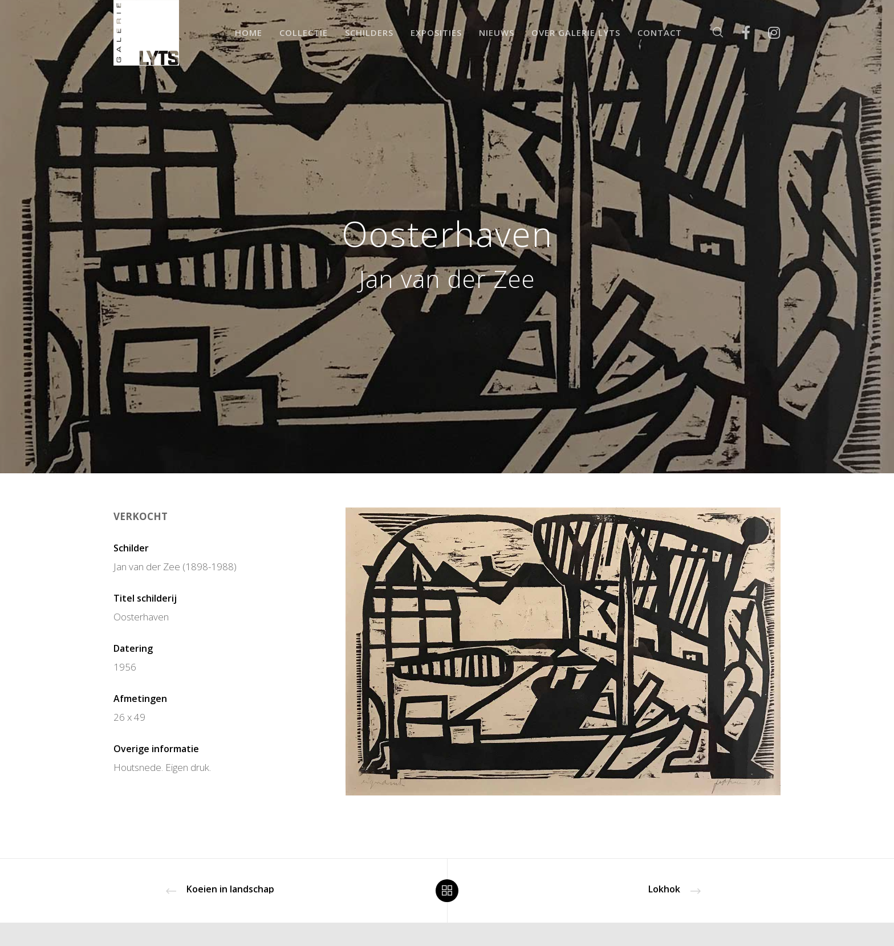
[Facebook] (739, 33)
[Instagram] (767, 33)
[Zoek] (711, 33)
